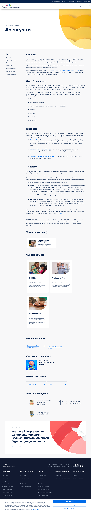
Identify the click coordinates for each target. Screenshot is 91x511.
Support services (10, 71)
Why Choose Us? (83, 6)
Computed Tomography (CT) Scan (40, 149)
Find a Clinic (5, 478)
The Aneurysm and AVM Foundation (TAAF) (33, 346)
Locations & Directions (7, 489)
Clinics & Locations (31, 6)
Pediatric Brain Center (12, 25)
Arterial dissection (31, 384)
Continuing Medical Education (62, 478)
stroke (60, 213)
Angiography (34, 140)
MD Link (22, 481)
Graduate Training (59, 481)
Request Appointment (56, 1)
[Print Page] (7, 54)
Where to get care (11, 68)
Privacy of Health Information (45, 492)
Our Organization (42, 475)
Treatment (9, 65)
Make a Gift (79, 1)
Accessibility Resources (43, 486)
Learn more (42, 367)
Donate (75, 475)
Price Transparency (7, 492)
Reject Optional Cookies (69, 509)
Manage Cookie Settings (69, 505)
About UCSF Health (42, 498)
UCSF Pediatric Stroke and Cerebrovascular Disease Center (62, 70)
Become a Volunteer (78, 478)
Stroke (50, 384)
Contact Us (40, 478)
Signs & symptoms (11, 60)
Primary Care (5, 481)
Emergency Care (6, 483)
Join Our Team (76, 481)
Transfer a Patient (24, 478)
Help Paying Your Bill (7, 495)
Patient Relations (42, 481)
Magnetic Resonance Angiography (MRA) (42, 156)
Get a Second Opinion (71, 1)
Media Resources (42, 483)
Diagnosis (9, 63)
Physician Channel (24, 483)
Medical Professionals (70, 6)
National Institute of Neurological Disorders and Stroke (55, 346)
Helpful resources (11, 74)
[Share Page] (9, 54)
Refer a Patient (87, 1)
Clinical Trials (58, 475)
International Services (7, 486)
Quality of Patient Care (43, 489)
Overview (8, 57)
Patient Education (58, 6)
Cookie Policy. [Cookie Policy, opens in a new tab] (36, 510)
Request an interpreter (19, 447)
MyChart (63, 1)
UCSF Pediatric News (43, 495)
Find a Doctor (41, 6)
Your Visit (49, 6)
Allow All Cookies (70, 502)
